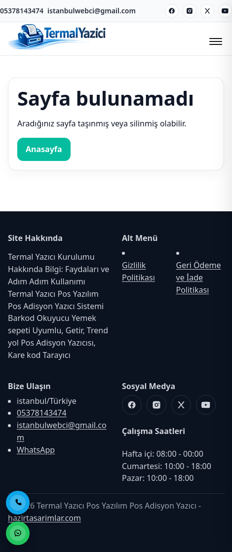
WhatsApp (36, 449)
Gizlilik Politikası (138, 271)
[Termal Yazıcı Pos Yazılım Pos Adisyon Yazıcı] (57, 48)
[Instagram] (189, 11)
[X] (207, 11)
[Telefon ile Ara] (18, 502)
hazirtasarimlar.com (44, 518)
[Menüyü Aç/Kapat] (214, 38)
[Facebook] (172, 11)
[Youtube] (225, 11)
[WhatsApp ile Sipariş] (18, 533)
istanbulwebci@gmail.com (91, 10)
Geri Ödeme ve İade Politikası (198, 277)
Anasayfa (44, 149)
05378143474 (21, 10)
